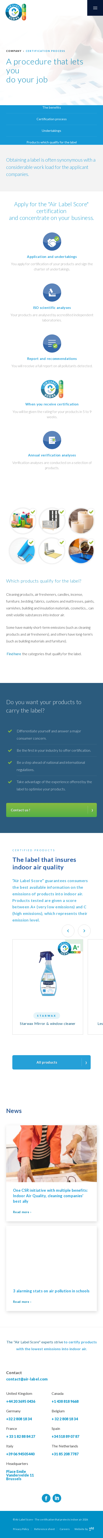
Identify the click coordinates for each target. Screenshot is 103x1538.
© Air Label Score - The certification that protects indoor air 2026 (50, 1519)
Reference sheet (44, 1529)
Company (14, 51)
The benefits (51, 107)
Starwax (46, 1015)
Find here (14, 654)
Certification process (45, 51)
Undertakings (51, 130)
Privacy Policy (21, 1529)
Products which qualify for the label (51, 142)
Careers (65, 1529)
